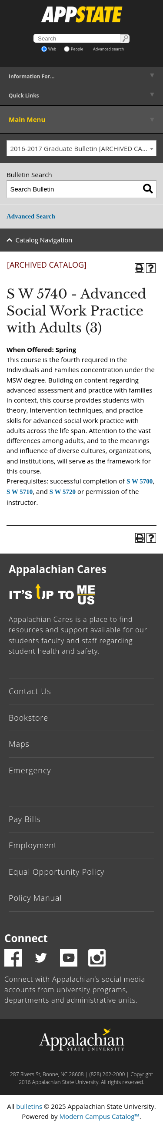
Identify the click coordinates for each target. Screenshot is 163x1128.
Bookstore (28, 717)
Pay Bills (24, 819)
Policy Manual (35, 898)
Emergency (30, 770)
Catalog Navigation (44, 239)
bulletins (29, 1106)
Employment (33, 845)
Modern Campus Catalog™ (100, 1116)
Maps (19, 744)
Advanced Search (31, 216)
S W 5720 (63, 491)
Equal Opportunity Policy (56, 871)
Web (49, 49)
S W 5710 (20, 491)
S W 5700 (139, 481)
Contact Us (30, 691)
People (73, 49)
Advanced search (108, 49)
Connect (26, 938)
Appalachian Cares (57, 569)
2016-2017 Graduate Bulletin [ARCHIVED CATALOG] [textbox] (83, 148)
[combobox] (81, 148)
